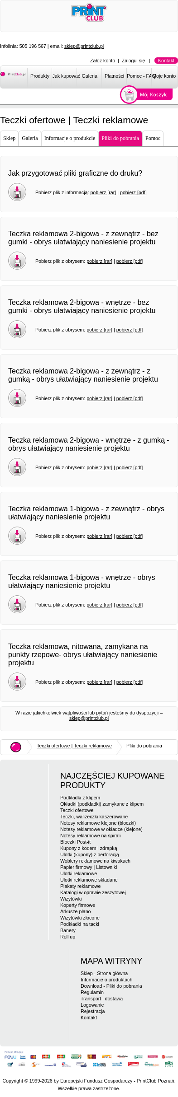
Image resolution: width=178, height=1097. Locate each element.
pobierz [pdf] (133, 192)
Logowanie (92, 1005)
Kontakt (166, 60)
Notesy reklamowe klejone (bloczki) (98, 823)
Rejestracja (93, 1011)
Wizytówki (71, 898)
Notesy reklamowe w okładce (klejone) (101, 829)
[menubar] (102, 78)
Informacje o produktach (106, 979)
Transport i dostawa (102, 998)
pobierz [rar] (103, 192)
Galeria (89, 76)
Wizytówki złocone (80, 917)
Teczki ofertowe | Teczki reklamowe (74, 745)
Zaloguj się (133, 60)
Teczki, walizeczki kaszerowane (94, 816)
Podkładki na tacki (79, 924)
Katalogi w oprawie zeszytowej (93, 892)
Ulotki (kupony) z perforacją (89, 854)
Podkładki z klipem (80, 797)
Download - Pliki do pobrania (111, 986)
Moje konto (164, 76)
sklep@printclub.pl (84, 46)
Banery (68, 930)
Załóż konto (102, 60)
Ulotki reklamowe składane (89, 879)
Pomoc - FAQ (139, 76)
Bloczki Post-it (75, 842)
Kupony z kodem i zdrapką (88, 848)
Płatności (114, 76)
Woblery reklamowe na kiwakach (95, 861)
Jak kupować (64, 76)
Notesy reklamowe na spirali (90, 835)
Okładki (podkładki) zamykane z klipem (102, 804)
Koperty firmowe (77, 905)
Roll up (67, 936)
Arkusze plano (75, 911)
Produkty (39, 76)
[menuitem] (39, 78)
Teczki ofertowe (76, 810)
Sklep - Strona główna (104, 973)
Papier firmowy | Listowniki (88, 867)
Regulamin (92, 992)
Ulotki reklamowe (78, 873)
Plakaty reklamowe (80, 886)
